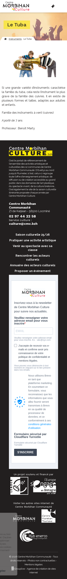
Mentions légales (34, 564)
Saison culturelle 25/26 (33, 234)
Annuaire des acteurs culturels (32, 265)
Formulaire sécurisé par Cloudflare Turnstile (30, 435)
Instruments (15, 39)
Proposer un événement (33, 271)
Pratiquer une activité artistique (32, 240)
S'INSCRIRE (25, 452)
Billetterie (53, 6)
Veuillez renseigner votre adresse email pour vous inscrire (31, 320)
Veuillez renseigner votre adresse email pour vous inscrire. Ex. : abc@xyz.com (32, 339)
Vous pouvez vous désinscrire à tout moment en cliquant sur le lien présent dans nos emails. (32, 368)
